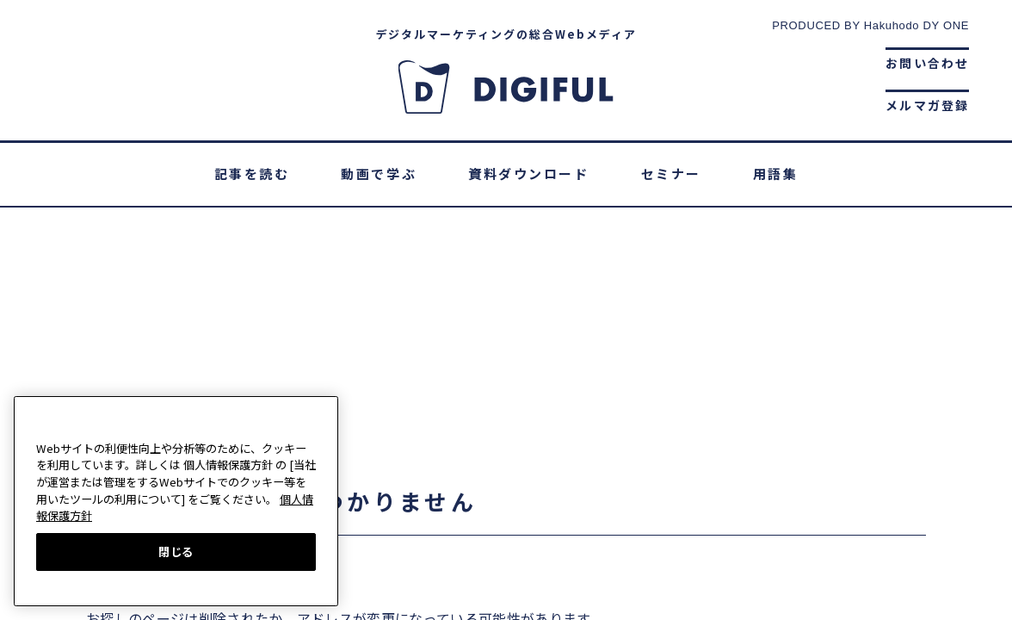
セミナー (671, 173)
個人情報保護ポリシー (579, 434)
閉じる (176, 551)
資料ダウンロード (528, 173)
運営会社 (449, 434)
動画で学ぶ (379, 173)
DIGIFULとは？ (339, 434)
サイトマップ (724, 434)
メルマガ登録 (927, 105)
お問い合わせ (927, 62)
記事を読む (252, 173)
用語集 (776, 173)
